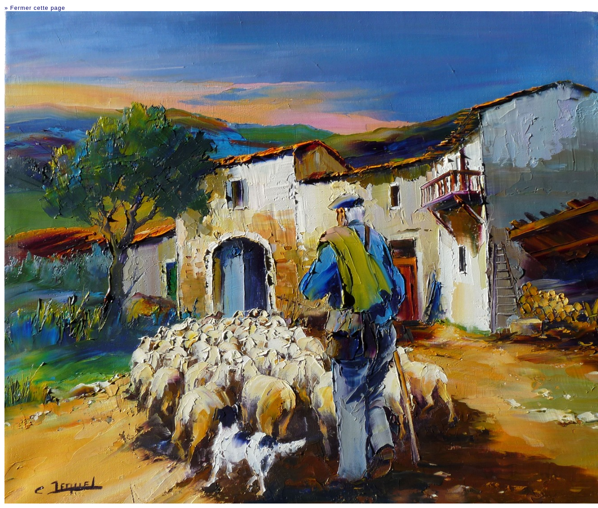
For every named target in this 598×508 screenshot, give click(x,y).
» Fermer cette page (34, 7)
